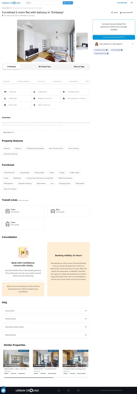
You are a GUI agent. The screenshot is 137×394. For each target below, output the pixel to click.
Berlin (9, 8)
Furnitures (41, 81)
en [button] (132, 2)
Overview (6, 81)
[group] (16, 363)
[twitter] (78, 390)
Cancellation (73, 81)
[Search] (49, 3)
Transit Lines (57, 81)
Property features (23, 81)
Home (4, 8)
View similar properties (114, 37)
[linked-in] (68, 390)
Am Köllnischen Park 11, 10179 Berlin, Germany (19, 16)
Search (68, 3)
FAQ (87, 81)
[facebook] (59, 390)
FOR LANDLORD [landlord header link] (122, 2)
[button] (27, 359)
